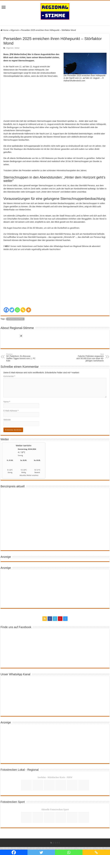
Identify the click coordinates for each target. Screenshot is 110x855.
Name (6, 402)
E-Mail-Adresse (10, 411)
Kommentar (9, 376)
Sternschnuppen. (15, 319)
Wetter (17, 48)
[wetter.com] (10, 476)
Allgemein (14, 30)
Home (4, 30)
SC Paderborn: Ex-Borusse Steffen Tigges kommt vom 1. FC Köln (21, 357)
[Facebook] (6, 309)
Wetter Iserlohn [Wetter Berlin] (24, 445)
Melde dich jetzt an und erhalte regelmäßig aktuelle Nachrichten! (32, 249)
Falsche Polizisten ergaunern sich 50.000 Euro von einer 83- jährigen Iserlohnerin (89, 357)
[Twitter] (11, 309)
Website (7, 420)
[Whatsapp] (17, 309)
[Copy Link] (22, 309)
